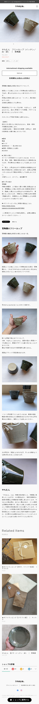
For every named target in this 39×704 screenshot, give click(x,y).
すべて (6, 669)
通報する (14, 221)
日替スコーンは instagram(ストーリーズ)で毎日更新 (19, 1)
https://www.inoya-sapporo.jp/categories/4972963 (13, 207)
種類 (3, 61)
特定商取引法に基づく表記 (28, 685)
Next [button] (36, 26)
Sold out (19, 73)
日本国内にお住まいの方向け (19, 78)
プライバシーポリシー (12, 685)
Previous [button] (3, 26)
